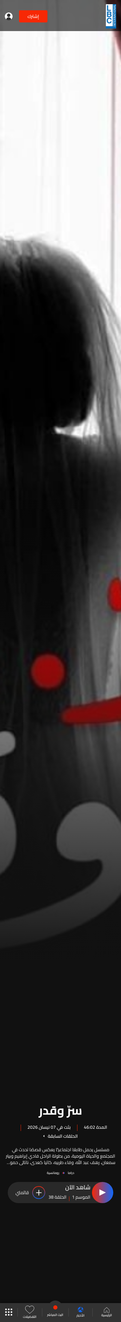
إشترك (33, 16)
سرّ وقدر (60, 1109)
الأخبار (80, 1312)
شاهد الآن (77, 1188)
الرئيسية (106, 1312)
